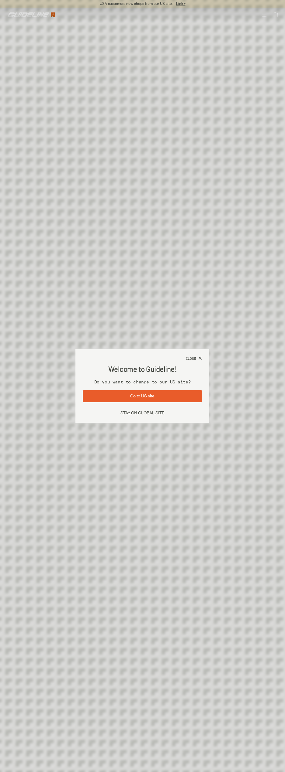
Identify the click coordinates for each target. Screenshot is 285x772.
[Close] (194, 358)
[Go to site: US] (142, 396)
